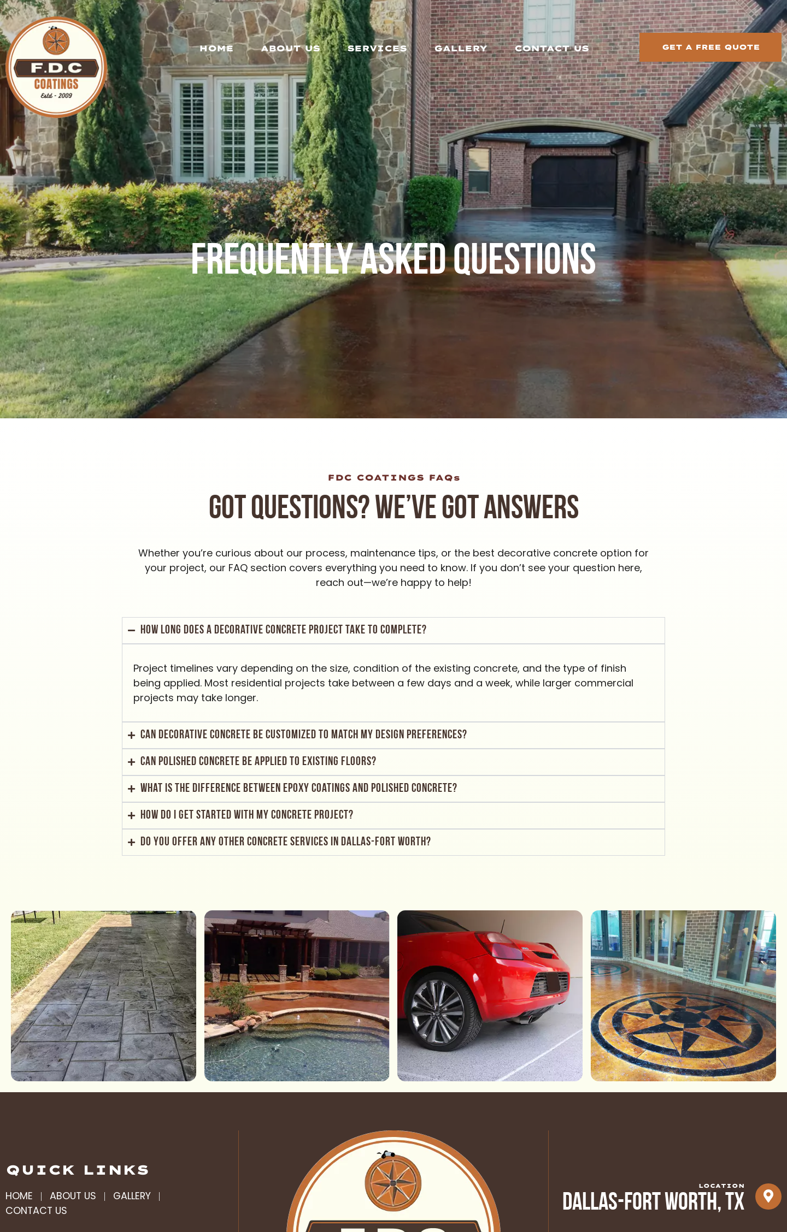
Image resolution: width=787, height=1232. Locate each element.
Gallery (460, 48)
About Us (290, 48)
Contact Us (551, 48)
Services (377, 48)
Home (216, 48)
